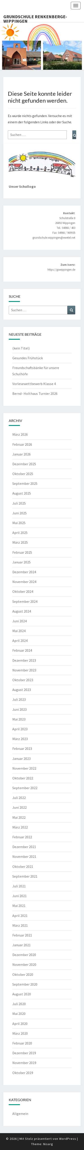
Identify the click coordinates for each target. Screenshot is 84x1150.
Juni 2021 (19, 896)
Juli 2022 (19, 797)
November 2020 (24, 964)
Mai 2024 (19, 631)
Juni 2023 (19, 709)
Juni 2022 (19, 807)
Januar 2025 (21, 562)
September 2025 (24, 483)
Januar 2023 (21, 758)
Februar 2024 (22, 650)
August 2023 (21, 689)
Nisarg (48, 1144)
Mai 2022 (19, 817)
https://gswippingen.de (61, 270)
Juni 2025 (19, 513)
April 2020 (20, 1023)
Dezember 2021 (24, 847)
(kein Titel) (21, 348)
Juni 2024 (19, 621)
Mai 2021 (19, 905)
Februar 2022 (22, 837)
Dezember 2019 (24, 1053)
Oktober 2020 (22, 974)
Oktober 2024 (22, 591)
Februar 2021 (22, 935)
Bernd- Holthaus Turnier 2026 (35, 393)
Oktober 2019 (22, 1072)
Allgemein (20, 1113)
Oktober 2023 (22, 680)
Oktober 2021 (22, 866)
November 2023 (24, 670)
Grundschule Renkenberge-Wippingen (35, 18)
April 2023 (20, 729)
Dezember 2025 (24, 464)
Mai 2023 (19, 719)
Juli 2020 (19, 1004)
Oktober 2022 (22, 778)
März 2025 (20, 542)
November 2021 (24, 856)
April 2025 (20, 532)
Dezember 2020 (24, 954)
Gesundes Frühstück (27, 358)
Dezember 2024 (24, 572)
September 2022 (24, 788)
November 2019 (24, 1062)
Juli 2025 (19, 503)
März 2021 (20, 925)
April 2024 (20, 640)
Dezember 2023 (24, 660)
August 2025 (21, 493)
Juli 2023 (19, 699)
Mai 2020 (19, 1013)
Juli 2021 (19, 886)
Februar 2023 (22, 748)
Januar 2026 (21, 454)
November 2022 (24, 768)
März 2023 (20, 739)
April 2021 (20, 915)
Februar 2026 (22, 444)
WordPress (67, 1139)
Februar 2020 (22, 1043)
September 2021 (24, 876)
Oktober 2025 (22, 473)
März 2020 (20, 1033)
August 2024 (21, 611)
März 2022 (20, 827)
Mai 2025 (19, 523)
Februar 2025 (22, 552)
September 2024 (24, 601)
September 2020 (24, 984)
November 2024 (24, 581)
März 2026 (20, 434)
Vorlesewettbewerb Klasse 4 (34, 383)
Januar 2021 (21, 945)
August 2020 (21, 994)
